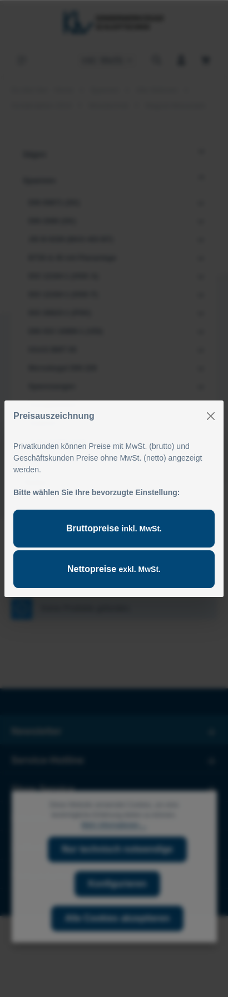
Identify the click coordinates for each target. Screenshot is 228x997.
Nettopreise (114, 569)
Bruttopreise (114, 528)
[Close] (210, 416)
